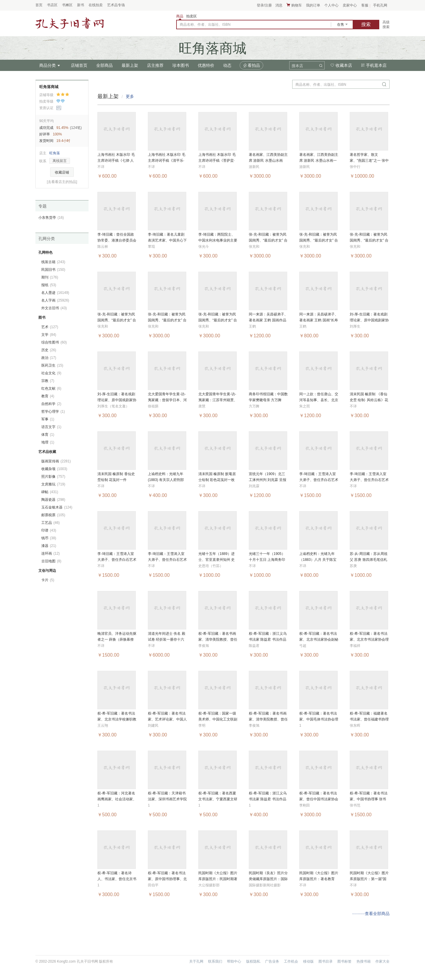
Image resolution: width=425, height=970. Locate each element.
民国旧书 (53, 270)
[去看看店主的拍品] (62, 182)
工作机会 (291, 961)
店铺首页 (79, 65)
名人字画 (55, 300)
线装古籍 (53, 262)
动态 (227, 65)
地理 (47, 442)
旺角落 (54, 153)
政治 (48, 358)
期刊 (49, 277)
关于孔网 (196, 961)
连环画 (50, 553)
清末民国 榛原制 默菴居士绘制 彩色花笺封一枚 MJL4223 (217, 480)
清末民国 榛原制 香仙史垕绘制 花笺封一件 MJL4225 (116, 480)
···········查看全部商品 (371, 913)
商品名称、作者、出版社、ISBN (205, 24)
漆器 (48, 546)
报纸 (48, 285)
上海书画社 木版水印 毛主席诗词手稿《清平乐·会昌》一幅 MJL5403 (166, 161)
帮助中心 (234, 961)
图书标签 (344, 961)
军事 (47, 419)
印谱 (48, 530)
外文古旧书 (54, 308)
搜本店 (297, 66)
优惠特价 (206, 65)
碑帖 (49, 492)
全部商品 (104, 65)
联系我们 (215, 961)
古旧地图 (51, 561)
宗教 (47, 381)
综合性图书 (54, 342)
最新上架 (130, 65)
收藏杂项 (54, 469)
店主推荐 (155, 65)
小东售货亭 (51, 218)
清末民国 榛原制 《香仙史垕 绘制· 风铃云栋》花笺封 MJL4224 (369, 400)
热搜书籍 (364, 961)
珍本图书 (180, 65)
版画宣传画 (56, 461)
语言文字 (51, 427)
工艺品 (50, 523)
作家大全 (382, 961)
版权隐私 (253, 961)
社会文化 (51, 373)
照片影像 (53, 477)
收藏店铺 (62, 172)
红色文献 (51, 388)
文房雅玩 (53, 484)
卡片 (47, 580)
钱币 (48, 538)
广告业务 (272, 961)
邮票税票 (53, 515)
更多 (130, 96)
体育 (47, 435)
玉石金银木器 (56, 507)
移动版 (308, 961)
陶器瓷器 (53, 500)
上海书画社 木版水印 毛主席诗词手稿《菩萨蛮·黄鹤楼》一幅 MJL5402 (217, 161)
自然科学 (51, 404)
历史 (48, 350)
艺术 (49, 327)
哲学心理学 (53, 411)
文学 (48, 335)
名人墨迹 (55, 293)
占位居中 (69, 23)
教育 (47, 396)
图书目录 (325, 961)
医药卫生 (52, 365)
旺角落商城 (48, 87)
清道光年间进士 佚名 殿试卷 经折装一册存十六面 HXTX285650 (166, 639)
